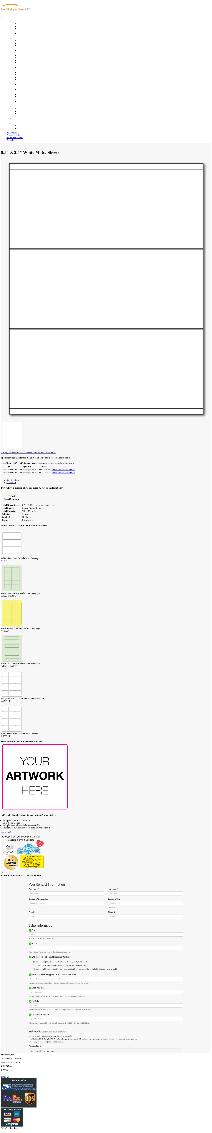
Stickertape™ (23, 67)
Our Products (17, 21)
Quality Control (24, 43)
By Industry (17, 38)
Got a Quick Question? (11, 452)
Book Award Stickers (26, 79)
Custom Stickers (19, 82)
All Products (11, 133)
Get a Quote (22, 87)
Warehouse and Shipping (28, 58)
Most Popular (23, 33)
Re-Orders (16, 118)
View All (21, 41)
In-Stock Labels (24, 24)
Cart (14, 123)
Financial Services (25, 62)
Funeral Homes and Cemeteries (30, 77)
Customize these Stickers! (32, 452)
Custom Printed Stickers (27, 60)
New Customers (24, 128)
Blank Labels (12, 140)
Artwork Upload (24, 89)
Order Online (50, 452)
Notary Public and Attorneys (29, 53)
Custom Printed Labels (27, 26)
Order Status (22, 111)
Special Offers (23, 36)
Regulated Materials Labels (29, 75)
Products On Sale (24, 28)
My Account (17, 121)
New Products (23, 31)
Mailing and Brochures (27, 65)
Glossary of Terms (25, 101)
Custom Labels (12, 135)
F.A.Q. (20, 104)
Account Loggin (24, 126)
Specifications (12, 480)
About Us (16, 92)
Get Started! (6, 832)
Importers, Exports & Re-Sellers (31, 50)
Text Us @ (10, 1074)
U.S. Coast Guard (25, 72)
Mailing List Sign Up (26, 113)
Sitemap (20, 116)
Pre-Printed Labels (14, 137)
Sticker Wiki (22, 99)
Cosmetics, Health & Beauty (29, 55)
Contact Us (17, 106)
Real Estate (22, 70)
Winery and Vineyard (26, 48)
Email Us (5, 1077)
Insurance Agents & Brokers (29, 45)
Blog (19, 96)
